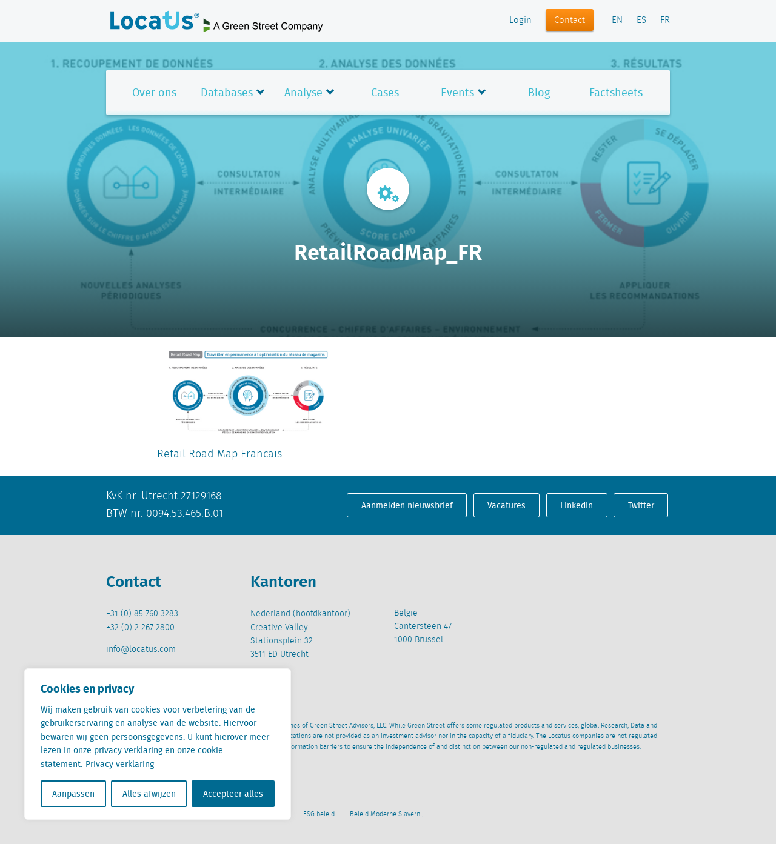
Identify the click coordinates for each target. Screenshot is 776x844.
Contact (569, 20)
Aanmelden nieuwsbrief (407, 505)
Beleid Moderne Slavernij (387, 814)
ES (641, 20)
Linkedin (576, 505)
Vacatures (506, 505)
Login (520, 20)
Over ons (154, 92)
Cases (385, 92)
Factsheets (616, 92)
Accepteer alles (233, 794)
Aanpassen (73, 794)
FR (665, 20)
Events (457, 92)
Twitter (641, 505)
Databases (227, 92)
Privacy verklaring (119, 764)
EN (617, 20)
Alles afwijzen (149, 794)
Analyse (303, 92)
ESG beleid (319, 814)
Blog (539, 92)
